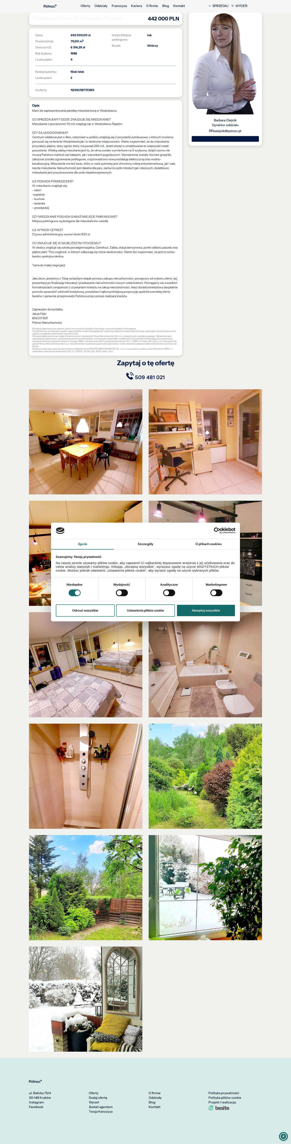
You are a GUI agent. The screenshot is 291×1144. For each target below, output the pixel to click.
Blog (165, 6)
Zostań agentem (101, 1107)
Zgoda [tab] (82, 544)
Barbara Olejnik (225, 120)
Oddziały (100, 6)
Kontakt (179, 6)
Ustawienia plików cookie (145, 610)
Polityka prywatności (223, 1093)
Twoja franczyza (101, 1112)
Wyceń (239, 6)
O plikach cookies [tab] (208, 544)
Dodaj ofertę (98, 1098)
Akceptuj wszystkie (206, 610)
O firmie (152, 6)
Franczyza (119, 6)
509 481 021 (225, 139)
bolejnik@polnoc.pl (225, 131)
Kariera (136, 6)
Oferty (85, 6)
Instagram (36, 1102)
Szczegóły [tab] (145, 544)
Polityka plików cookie (224, 1098)
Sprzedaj (218, 6)
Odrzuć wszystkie (85, 610)
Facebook (36, 1107)
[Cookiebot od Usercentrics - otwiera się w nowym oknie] (217, 530)
